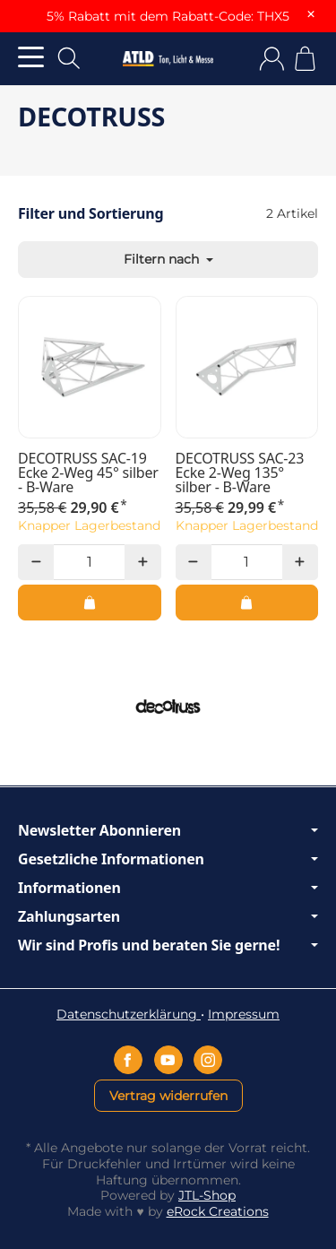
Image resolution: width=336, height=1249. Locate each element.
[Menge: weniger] (36, 562)
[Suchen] (69, 58)
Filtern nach (168, 259)
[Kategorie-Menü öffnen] (31, 57)
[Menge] (89, 562)
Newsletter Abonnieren (168, 830)
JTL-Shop (207, 1195)
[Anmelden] (272, 59)
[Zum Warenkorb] (305, 59)
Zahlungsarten (168, 916)
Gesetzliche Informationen (168, 859)
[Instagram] (208, 1059)
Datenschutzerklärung (128, 1014)
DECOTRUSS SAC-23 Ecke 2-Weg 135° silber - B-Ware (240, 472)
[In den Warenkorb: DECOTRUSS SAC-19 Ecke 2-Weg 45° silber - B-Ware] (89, 602)
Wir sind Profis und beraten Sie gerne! (168, 945)
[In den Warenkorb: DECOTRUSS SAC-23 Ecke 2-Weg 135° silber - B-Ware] (247, 602)
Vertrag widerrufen (168, 1096)
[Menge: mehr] (142, 562)
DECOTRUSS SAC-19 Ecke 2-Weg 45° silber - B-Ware (88, 472)
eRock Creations (218, 1211)
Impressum (244, 1014)
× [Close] (311, 14)
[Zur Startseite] (167, 59)
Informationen (168, 887)
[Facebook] (128, 1059)
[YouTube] (168, 1059)
